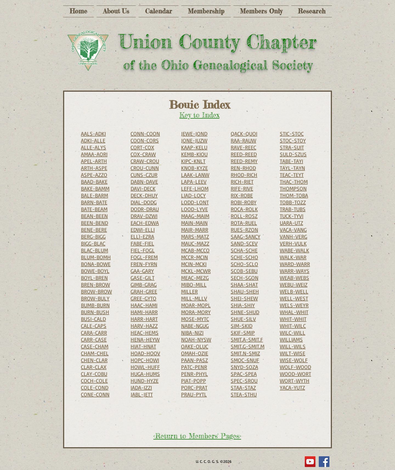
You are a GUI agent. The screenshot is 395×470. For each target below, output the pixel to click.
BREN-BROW (95, 284)
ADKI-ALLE (93, 140)
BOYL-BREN (94, 277)
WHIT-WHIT (293, 318)
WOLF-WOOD (295, 366)
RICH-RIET (242, 181)
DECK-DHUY (144, 195)
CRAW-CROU (145, 161)
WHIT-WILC (293, 325)
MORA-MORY (196, 312)
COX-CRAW (143, 154)
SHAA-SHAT (244, 284)
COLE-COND (94, 387)
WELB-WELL (294, 291)
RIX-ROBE (242, 195)
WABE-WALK (294, 250)
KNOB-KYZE (194, 167)
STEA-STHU (244, 394)
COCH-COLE (94, 380)
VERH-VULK (293, 243)
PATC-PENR (194, 366)
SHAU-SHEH (245, 291)
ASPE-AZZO (94, 174)
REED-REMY (244, 161)
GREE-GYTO (143, 298)
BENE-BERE (94, 229)
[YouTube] (310, 461)
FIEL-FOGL (143, 250)
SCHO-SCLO (244, 264)
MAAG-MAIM (195, 215)
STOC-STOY (293, 140)
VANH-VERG (293, 236)
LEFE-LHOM (194, 188)
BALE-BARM (94, 195)
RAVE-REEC (243, 147)
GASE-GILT (142, 277)
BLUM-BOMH (96, 257)
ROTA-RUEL (244, 222)
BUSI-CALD (93, 318)
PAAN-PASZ (194, 360)
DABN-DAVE (144, 181)
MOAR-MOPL (196, 305)
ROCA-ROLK (244, 209)
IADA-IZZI (141, 387)
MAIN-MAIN (194, 222)
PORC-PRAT (194, 387)
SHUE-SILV (243, 318)
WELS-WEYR (294, 305)
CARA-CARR (94, 332)
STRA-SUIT (292, 147)
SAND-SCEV (244, 243)
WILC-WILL (292, 332)
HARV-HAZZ (144, 325)
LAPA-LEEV (194, 181)
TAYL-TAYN (292, 167)
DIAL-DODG (144, 202)
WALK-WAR (293, 257)
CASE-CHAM (94, 346)
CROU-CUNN (145, 167)
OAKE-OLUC (194, 346)
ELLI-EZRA (142, 236)
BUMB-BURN (95, 305)
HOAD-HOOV (145, 353)
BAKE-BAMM (95, 188)
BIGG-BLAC (93, 243)
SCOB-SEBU (244, 270)
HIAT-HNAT (143, 346)
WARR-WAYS (294, 270)
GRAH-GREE (144, 291)
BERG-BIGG (93, 236)
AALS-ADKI (93, 133)
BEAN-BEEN (94, 215)
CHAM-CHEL (95, 353)
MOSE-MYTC (195, 318)
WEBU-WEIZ (293, 284)
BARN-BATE (94, 202)
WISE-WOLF (294, 360)
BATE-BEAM (94, 209)
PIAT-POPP (193, 380)
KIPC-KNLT (193, 161)
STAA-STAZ (243, 387)
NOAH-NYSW (196, 339)
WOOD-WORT (295, 373)
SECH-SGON (244, 277)
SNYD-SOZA (244, 366)
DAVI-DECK (143, 188)
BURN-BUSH (95, 312)
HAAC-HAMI (144, 305)
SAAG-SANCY (245, 236)
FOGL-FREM (144, 257)
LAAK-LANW (195, 174)
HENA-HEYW (145, 339)
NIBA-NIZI (192, 332)
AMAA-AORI (94, 154)
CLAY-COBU (94, 373)
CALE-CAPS (93, 325)
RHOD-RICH (244, 174)
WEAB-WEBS (294, 277)
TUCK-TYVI (291, 215)
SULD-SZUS (293, 154)
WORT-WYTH (294, 380)
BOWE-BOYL (95, 270)
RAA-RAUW (243, 140)
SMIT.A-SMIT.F (247, 339)
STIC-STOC (292, 133)
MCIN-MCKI (194, 264)
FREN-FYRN (144, 264)
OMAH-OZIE (194, 353)
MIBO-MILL (194, 284)
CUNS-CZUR (144, 174)
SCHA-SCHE (244, 250)
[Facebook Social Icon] (324, 461)
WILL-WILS (293, 346)
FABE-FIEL (142, 243)
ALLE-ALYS (93, 147)
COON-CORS (145, 140)
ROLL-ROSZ (244, 215)
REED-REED (244, 154)
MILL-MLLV (194, 298)
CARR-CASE (94, 339)
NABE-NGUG (195, 325)
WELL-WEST (294, 298)
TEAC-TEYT (292, 174)
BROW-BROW (96, 291)
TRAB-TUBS (293, 209)
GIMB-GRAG (144, 284)
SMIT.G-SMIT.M (247, 346)
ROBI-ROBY (243, 202)
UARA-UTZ (291, 222)
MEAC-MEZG (195, 277)
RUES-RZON (244, 229)
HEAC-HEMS (145, 332)
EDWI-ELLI (143, 229)
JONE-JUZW (194, 140)
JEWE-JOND (194, 133)
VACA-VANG (293, 229)
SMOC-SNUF (245, 360)
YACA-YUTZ (292, 387)
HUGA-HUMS (145, 373)
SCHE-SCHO (244, 257)
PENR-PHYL (194, 373)
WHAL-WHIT (294, 312)
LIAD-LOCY (193, 195)
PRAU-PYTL (194, 394)
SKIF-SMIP (243, 332)
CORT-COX (142, 147)
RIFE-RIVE (242, 188)
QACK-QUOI (244, 133)
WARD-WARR (295, 264)
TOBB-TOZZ (293, 202)
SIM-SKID (241, 325)
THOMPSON (293, 188)
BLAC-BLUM (94, 250)
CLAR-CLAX (93, 366)
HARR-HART (144, 318)
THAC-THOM (294, 181)
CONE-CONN (95, 394)
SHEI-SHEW (244, 298)
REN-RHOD (243, 167)
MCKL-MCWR (196, 270)
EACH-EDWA (145, 222)
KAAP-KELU (194, 147)
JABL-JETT (142, 394)
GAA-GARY (142, 270)
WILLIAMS (291, 339)
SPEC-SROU (244, 380)
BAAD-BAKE (94, 181)
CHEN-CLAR (94, 360)
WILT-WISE (292, 353)
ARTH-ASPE (94, 167)
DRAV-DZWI (144, 215)
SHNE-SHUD (245, 312)
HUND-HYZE (145, 380)
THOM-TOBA (294, 195)
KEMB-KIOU (194, 154)
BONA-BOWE (96, 264)
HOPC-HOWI (145, 360)
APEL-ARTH (94, 161)
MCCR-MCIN (194, 257)
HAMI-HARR (144, 312)
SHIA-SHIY (243, 305)
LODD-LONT (195, 202)
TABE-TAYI (291, 161)
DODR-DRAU (145, 209)
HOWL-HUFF (145, 366)
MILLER (189, 291)
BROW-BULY (95, 298)
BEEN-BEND (94, 222)
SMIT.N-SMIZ (245, 353)
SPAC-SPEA (244, 373)
